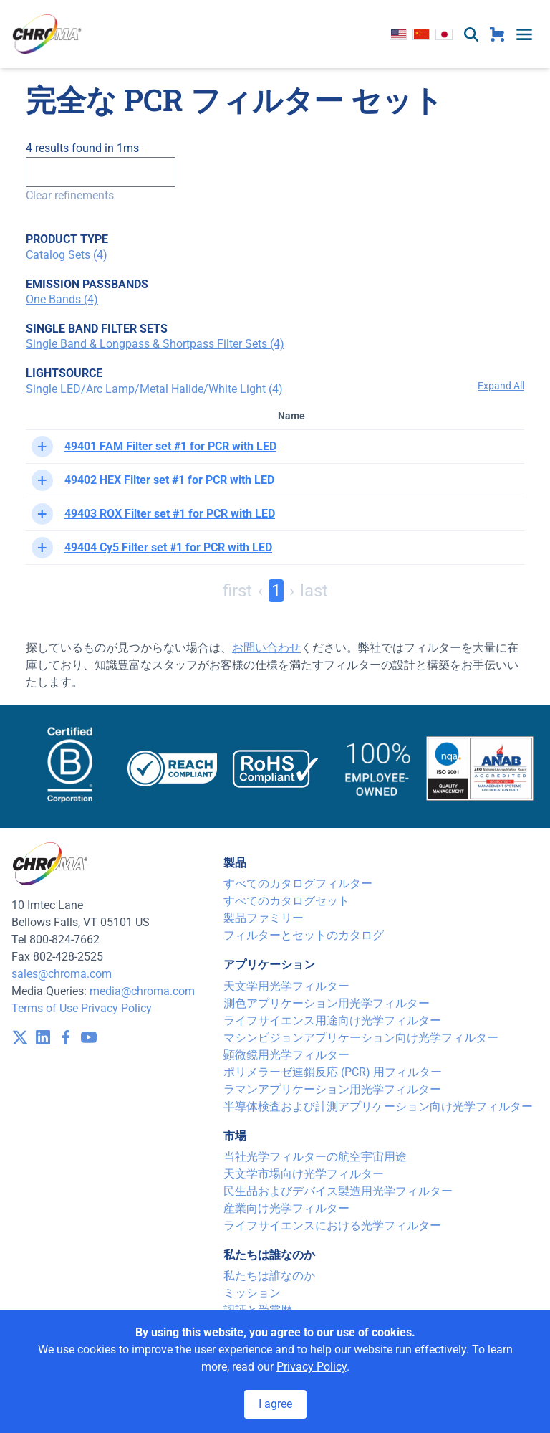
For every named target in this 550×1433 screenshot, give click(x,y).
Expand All (501, 385)
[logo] (47, 34)
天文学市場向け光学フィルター (303, 1174)
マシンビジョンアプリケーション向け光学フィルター (360, 1037)
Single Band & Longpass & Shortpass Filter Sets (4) (155, 344)
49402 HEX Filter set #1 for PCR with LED (169, 480)
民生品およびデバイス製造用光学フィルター (338, 1191)
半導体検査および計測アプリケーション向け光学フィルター (378, 1106)
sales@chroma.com (61, 974)
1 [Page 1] (276, 591)
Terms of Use (44, 1008)
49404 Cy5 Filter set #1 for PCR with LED (168, 547)
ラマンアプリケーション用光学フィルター (332, 1089)
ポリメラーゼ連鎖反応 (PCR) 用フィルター (332, 1072)
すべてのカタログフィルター (297, 883)
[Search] (100, 172)
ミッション (252, 1293)
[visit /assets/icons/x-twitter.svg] (20, 1037)
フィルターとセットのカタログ (303, 935)
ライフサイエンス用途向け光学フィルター (332, 1020)
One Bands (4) (62, 299)
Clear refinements (70, 195)
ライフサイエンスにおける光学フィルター (332, 1225)
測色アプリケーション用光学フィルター (326, 1003)
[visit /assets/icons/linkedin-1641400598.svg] (43, 1037)
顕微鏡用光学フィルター (286, 1055)
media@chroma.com (142, 991)
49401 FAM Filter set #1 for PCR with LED (170, 446)
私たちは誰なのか (269, 1275)
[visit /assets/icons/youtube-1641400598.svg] (88, 1037)
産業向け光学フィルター (286, 1208)
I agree (275, 1404)
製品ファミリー (263, 918)
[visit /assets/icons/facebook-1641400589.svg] (65, 1037)
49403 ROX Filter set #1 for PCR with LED (169, 513)
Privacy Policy (116, 1008)
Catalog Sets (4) (66, 255)
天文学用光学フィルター (286, 986)
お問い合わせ (266, 647)
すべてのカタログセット (286, 901)
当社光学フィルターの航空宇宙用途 (315, 1156)
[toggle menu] (524, 34)
